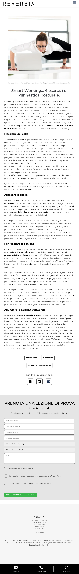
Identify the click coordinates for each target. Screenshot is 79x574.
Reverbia (11, 83)
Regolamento (39, 532)
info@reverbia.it (39, 524)
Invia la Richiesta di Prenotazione (20, 494)
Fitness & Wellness (27, 83)
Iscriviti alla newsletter (39, 365)
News (17, 83)
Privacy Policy (56, 476)
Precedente (31, 358)
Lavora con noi (39, 528)
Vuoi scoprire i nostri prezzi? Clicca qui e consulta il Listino (40, 413)
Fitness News (39, 526)
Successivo (48, 358)
